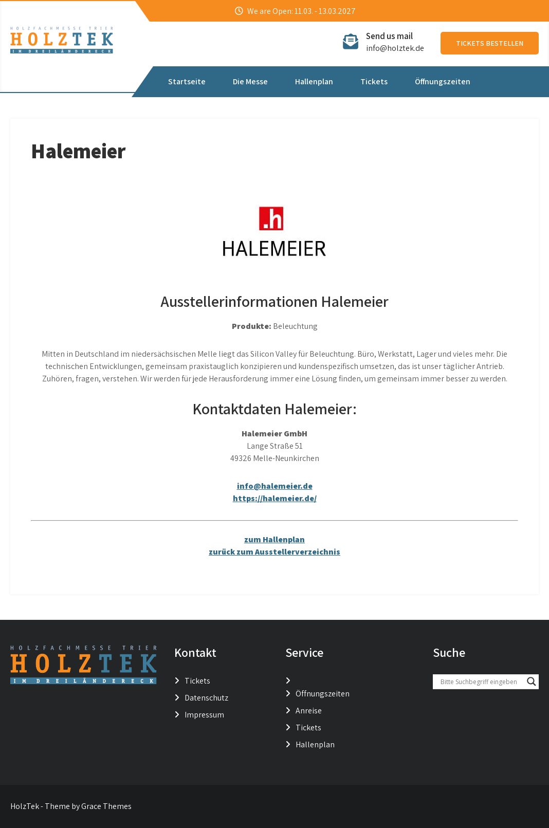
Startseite (187, 81)
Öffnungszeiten (442, 81)
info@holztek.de (395, 48)
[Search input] (481, 681)
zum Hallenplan (274, 539)
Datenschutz (206, 697)
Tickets (374, 81)
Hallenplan (314, 81)
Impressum (204, 714)
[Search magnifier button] (531, 681)
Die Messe (250, 81)
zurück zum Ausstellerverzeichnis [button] (274, 551)
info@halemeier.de (275, 486)
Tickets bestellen (489, 43)
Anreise (309, 710)
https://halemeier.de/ (275, 498)
